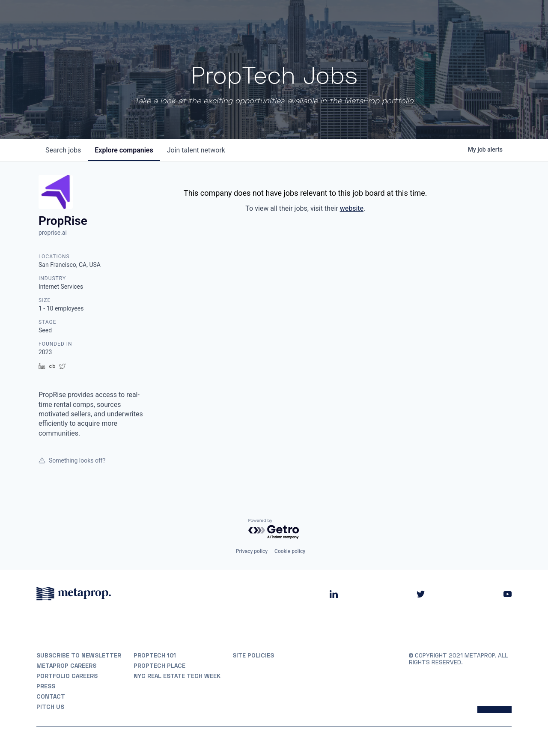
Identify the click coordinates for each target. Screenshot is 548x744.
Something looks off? (72, 460)
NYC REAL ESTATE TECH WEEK (177, 675)
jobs (63, 150)
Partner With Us (484, 17)
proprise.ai (53, 232)
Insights (427, 17)
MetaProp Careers (66, 665)
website (351, 208)
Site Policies (253, 655)
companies (124, 150)
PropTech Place (159, 665)
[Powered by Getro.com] (274, 529)
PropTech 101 (155, 655)
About (305, 17)
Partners (386, 17)
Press (45, 686)
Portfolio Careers (67, 675)
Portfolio (343, 17)
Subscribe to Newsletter (78, 655)
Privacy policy (252, 551)
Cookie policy (289, 551)
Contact (50, 696)
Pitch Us (50, 706)
